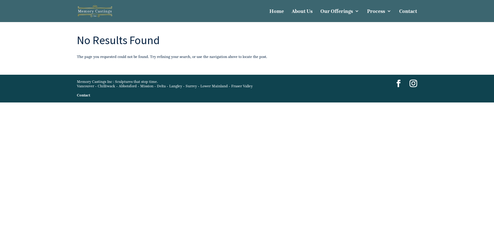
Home (276, 11)
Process (376, 11)
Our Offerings (336, 11)
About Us (302, 11)
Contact (408, 11)
